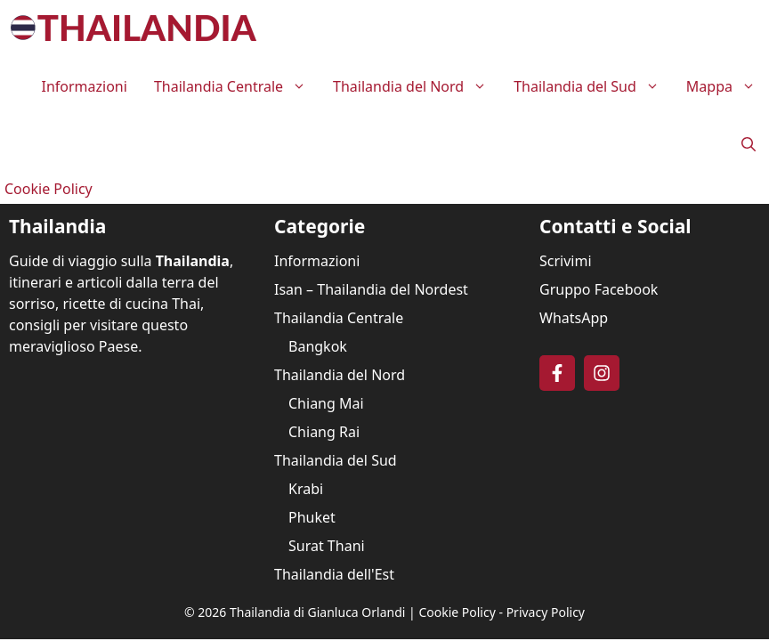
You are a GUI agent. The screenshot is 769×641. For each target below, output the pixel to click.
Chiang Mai (326, 403)
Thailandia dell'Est (334, 574)
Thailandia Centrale (237, 87)
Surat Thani (326, 546)
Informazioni (83, 86)
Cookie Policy (48, 189)
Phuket (312, 517)
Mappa (727, 87)
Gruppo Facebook (598, 289)
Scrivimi (565, 261)
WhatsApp (573, 318)
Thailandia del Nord (416, 87)
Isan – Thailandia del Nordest (371, 289)
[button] (748, 145)
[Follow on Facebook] (557, 373)
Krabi (305, 489)
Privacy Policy (545, 612)
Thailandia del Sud (593, 87)
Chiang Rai (324, 432)
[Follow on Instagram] (601, 373)
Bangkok (317, 346)
